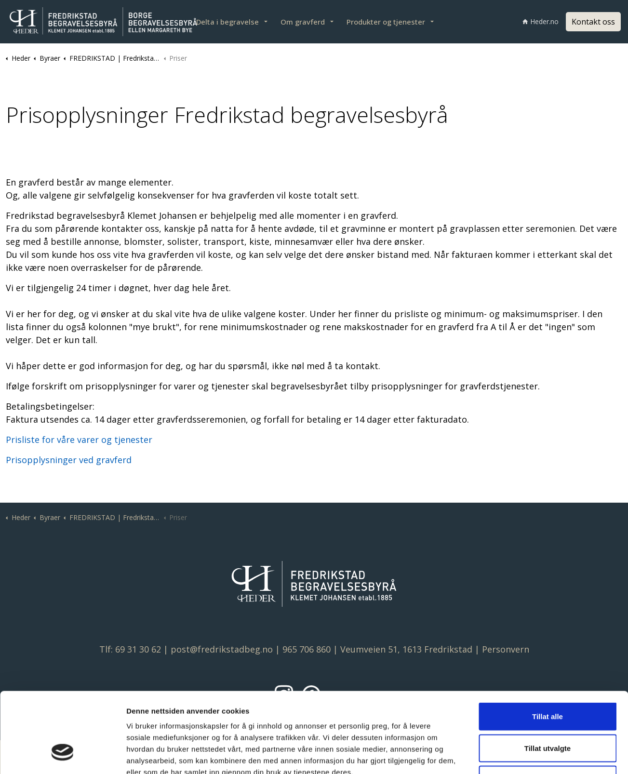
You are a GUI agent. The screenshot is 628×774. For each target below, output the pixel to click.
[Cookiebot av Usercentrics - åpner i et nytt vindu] (62, 755)
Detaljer (511, 755)
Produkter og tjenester (386, 22)
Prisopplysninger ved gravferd (69, 460)
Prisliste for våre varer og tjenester (79, 439)
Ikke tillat (547, 711)
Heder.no (540, 21)
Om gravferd (303, 22)
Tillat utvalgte (547, 679)
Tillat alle (547, 647)
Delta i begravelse (227, 22)
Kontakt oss (593, 21)
